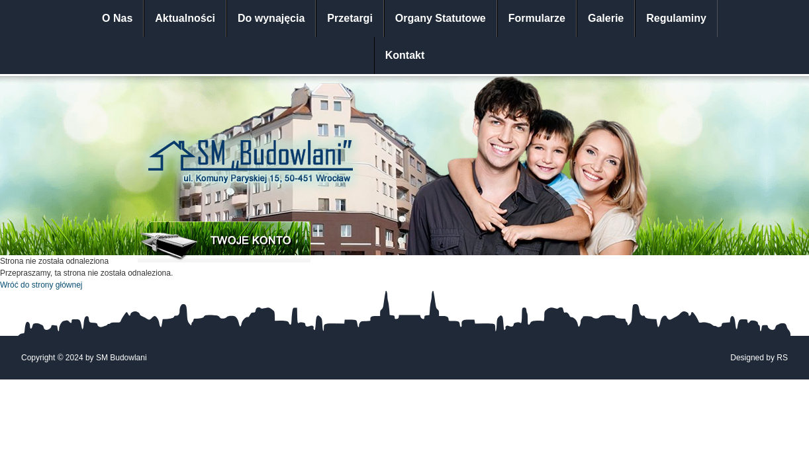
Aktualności (185, 18)
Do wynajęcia (271, 18)
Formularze (536, 18)
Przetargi (349, 18)
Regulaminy (676, 18)
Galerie (606, 18)
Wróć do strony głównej (41, 285)
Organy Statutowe (440, 18)
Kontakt (405, 55)
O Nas (117, 18)
